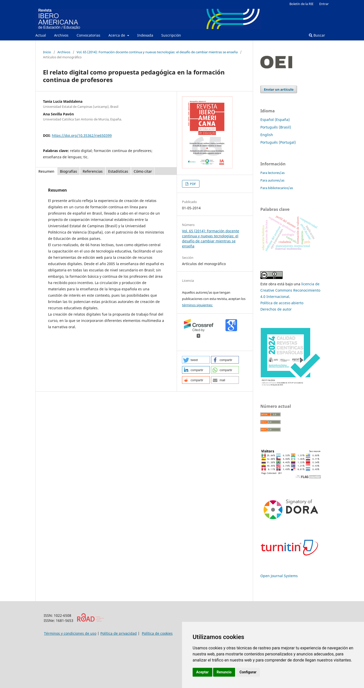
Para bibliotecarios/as (276, 188)
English (266, 134)
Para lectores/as (272, 172)
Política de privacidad (118, 633)
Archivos (61, 35)
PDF (192, 184)
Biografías (68, 171)
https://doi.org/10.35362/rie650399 (82, 135)
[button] (196, 360)
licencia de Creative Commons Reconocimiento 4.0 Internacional (290, 290)
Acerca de (117, 35)
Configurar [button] (247, 672)
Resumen (46, 171)
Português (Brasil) (275, 127)
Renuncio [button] (224, 672)
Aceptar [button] (202, 672)
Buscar (317, 35)
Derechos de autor (276, 309)
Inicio (47, 52)
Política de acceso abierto (281, 302)
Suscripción (171, 35)
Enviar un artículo (278, 89)
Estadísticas (118, 171)
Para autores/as (272, 180)
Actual (40, 35)
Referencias (93, 171)
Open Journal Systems (279, 575)
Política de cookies (157, 633)
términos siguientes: (197, 305)
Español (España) (275, 119)
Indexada (145, 35)
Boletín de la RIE (301, 4)
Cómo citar (143, 171)
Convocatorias (88, 35)
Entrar (324, 4)
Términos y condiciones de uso (70, 633)
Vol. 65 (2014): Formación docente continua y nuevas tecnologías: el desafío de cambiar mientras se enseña (157, 52)
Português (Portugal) (278, 142)
